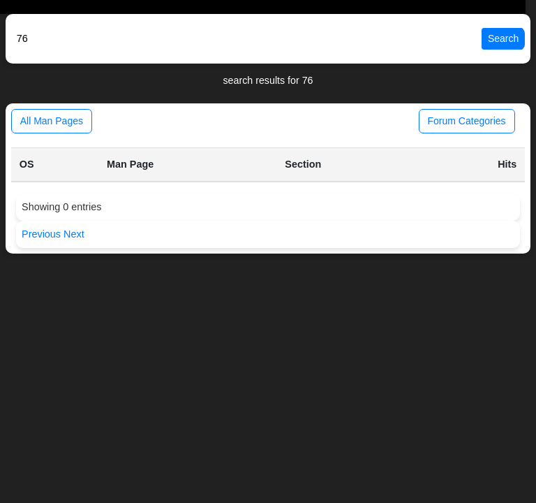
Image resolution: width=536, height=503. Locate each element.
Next (74, 234)
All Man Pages (51, 120)
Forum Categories (467, 120)
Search (503, 38)
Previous (43, 234)
